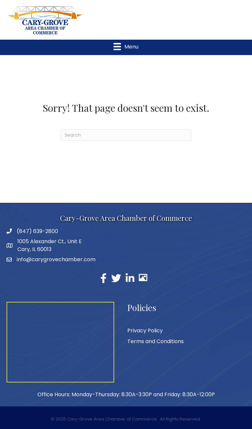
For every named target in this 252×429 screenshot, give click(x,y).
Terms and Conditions (155, 341)
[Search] (126, 135)
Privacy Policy (145, 330)
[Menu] (126, 46)
